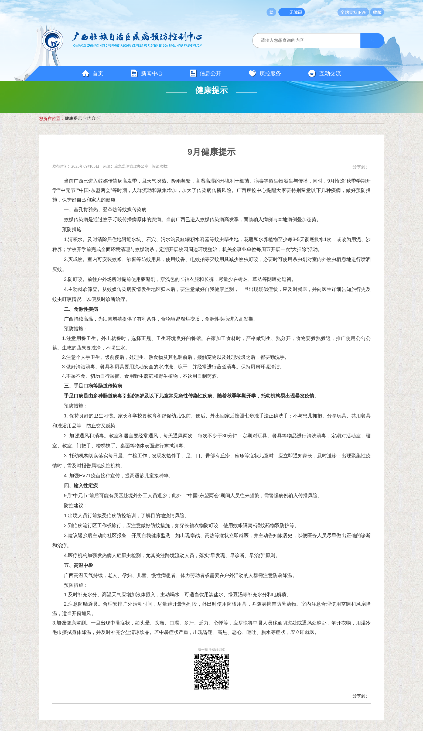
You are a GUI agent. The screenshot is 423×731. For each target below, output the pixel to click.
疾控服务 (264, 74)
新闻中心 (146, 73)
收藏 (377, 12)
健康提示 (73, 118)
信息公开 (205, 73)
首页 (92, 73)
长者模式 (325, 12)
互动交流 (324, 74)
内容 (91, 118)
